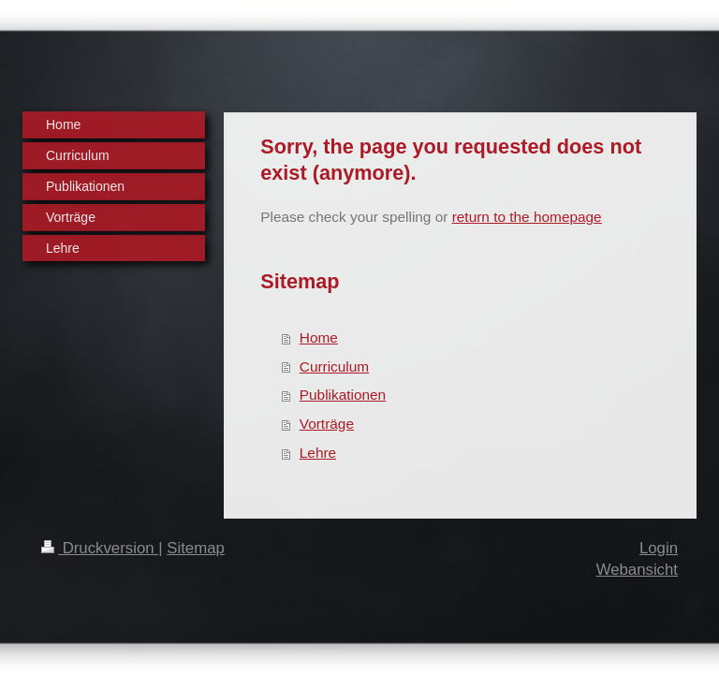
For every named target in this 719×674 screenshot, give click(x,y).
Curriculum (334, 366)
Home (319, 337)
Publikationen (343, 395)
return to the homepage (527, 217)
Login (658, 548)
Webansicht (637, 570)
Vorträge (327, 424)
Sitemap (196, 548)
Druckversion (99, 548)
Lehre (318, 453)
